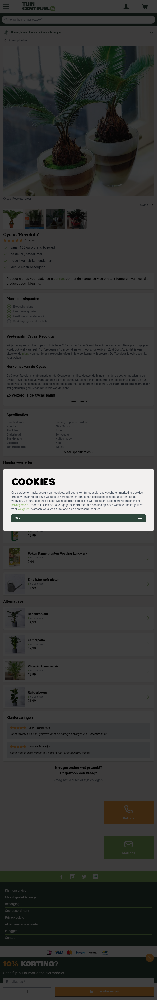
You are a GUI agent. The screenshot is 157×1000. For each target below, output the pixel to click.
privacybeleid (19, 505)
